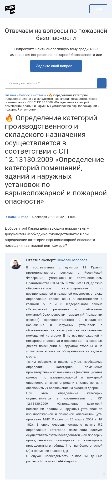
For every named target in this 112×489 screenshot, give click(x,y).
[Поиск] (102, 83)
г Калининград (17, 217)
